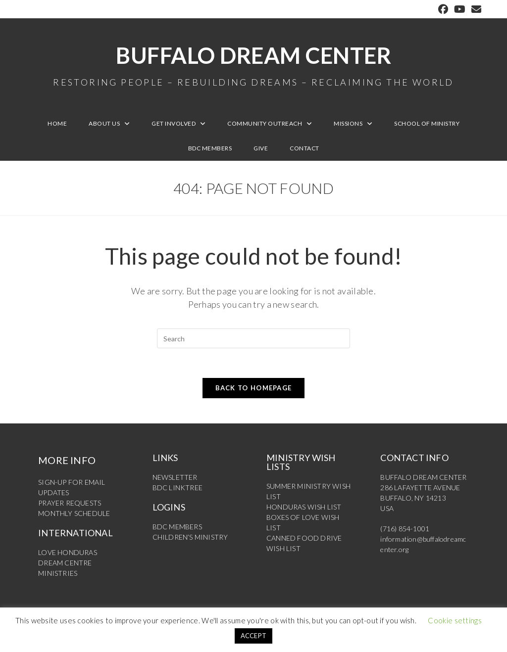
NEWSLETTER (175, 477)
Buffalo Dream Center (253, 64)
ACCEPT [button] (254, 636)
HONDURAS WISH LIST (304, 507)
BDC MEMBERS (177, 526)
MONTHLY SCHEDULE (74, 513)
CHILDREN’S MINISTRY (190, 537)
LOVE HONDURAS (67, 552)
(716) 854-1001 (404, 528)
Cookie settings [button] (455, 620)
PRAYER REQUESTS (69, 503)
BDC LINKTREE (177, 487)
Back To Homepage (253, 388)
